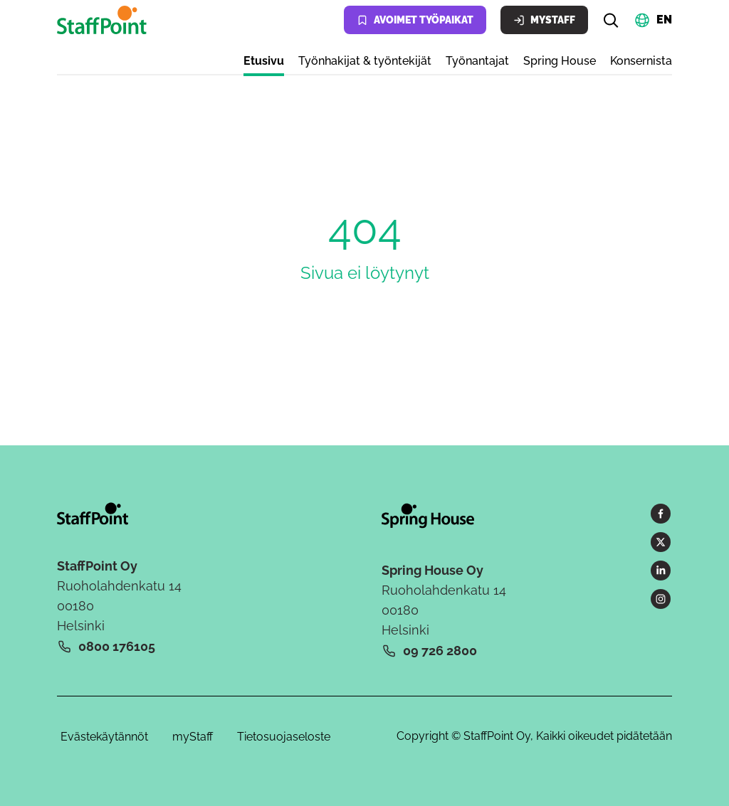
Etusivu (263, 61)
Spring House (559, 61)
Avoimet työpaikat (415, 20)
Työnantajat (477, 61)
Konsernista (641, 61)
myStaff (192, 736)
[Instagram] (660, 599)
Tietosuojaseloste (283, 736)
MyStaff (544, 20)
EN (664, 18)
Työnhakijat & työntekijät (364, 61)
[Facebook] (660, 513)
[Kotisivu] (104, 20)
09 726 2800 (440, 650)
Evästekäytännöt (104, 736)
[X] (660, 542)
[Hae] (610, 20)
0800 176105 (116, 646)
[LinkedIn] (660, 570)
